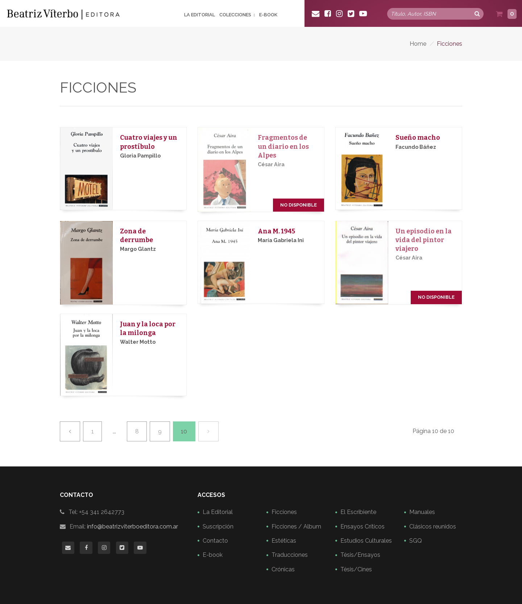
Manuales (422, 512)
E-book (268, 15)
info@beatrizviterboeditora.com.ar (132, 526)
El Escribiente (358, 512)
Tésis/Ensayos (360, 554)
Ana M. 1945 (276, 231)
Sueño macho (417, 138)
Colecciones (235, 15)
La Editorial (199, 15)
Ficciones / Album (296, 526)
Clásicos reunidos (432, 526)
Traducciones (290, 554)
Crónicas (283, 569)
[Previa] (70, 431)
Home (418, 43)
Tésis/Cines (356, 569)
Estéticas (284, 540)
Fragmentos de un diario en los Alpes (283, 146)
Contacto (215, 540)
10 (184, 431)
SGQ (415, 540)
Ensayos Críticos (362, 526)
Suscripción (218, 526)
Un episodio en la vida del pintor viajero (423, 240)
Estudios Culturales (366, 540)
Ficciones (284, 512)
